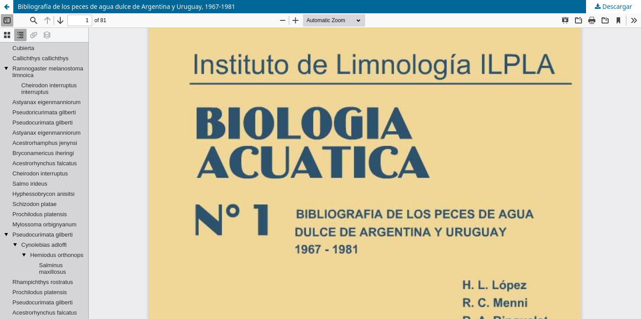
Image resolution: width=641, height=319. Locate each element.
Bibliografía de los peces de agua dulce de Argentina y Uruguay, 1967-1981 (126, 6)
